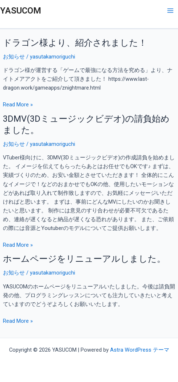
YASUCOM (20, 10)
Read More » (18, 104)
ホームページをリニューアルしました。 (84, 259)
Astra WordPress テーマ (139, 350)
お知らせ (14, 56)
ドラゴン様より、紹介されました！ (75, 43)
